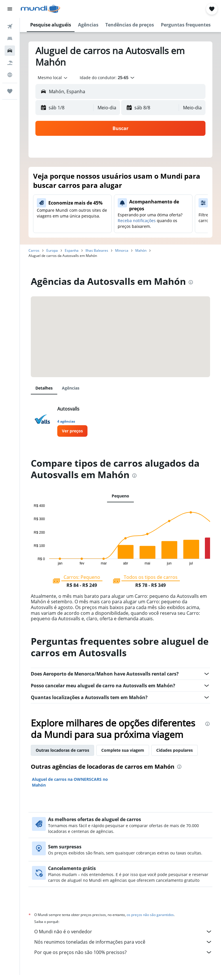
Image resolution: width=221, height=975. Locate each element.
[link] (72, 431)
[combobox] (53, 78)
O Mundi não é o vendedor (123, 931)
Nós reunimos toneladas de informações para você (123, 941)
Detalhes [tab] (44, 388)
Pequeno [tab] (120, 496)
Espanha (72, 250)
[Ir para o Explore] (9, 75)
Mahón (140, 250)
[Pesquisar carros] (9, 50)
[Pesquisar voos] (9, 26)
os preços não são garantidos (150, 914)
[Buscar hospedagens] (9, 38)
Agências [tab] (70, 388)
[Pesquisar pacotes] (9, 62)
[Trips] (9, 91)
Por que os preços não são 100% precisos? (123, 952)
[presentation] (190, 282)
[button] (9, 9)
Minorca (121, 250)
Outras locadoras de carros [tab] (62, 750)
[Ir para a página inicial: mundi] (40, 9)
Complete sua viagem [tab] (122, 750)
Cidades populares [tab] (174, 750)
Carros (33, 250)
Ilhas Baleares (96, 250)
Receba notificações (137, 220)
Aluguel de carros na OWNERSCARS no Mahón (70, 782)
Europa (52, 250)
